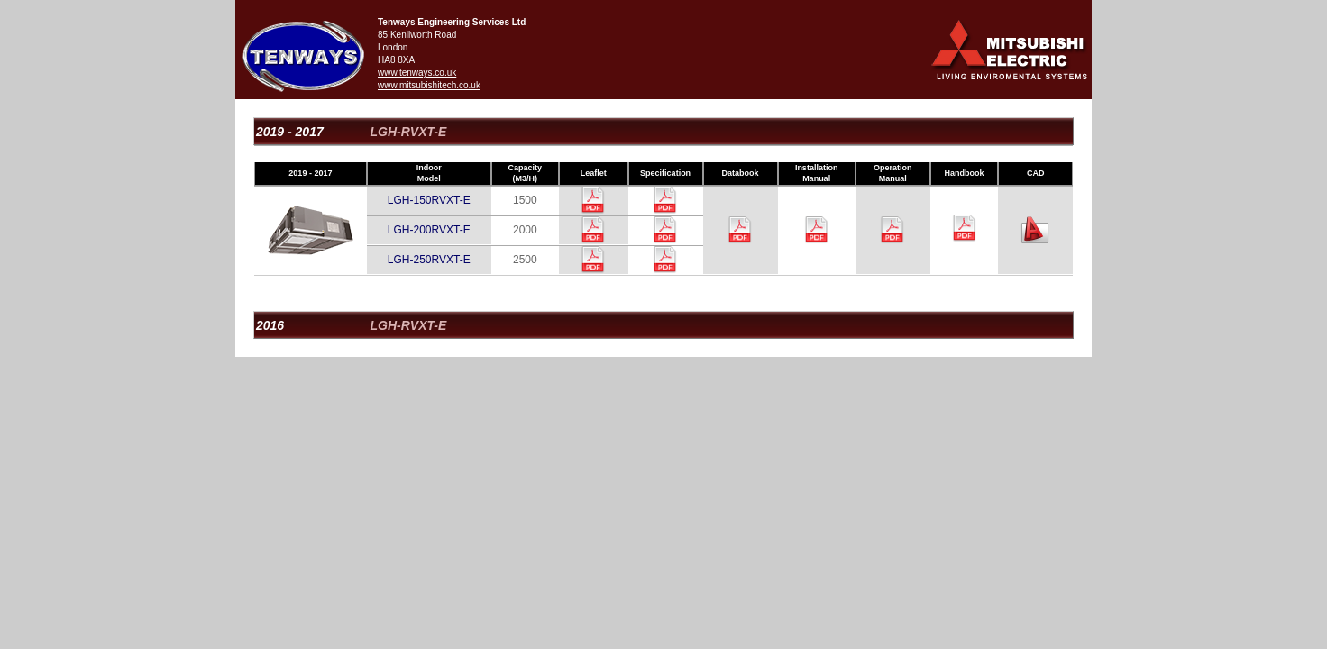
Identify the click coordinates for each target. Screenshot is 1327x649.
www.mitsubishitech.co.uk (429, 85)
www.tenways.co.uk (417, 73)
